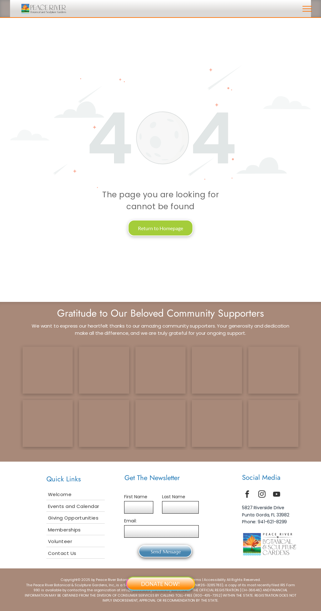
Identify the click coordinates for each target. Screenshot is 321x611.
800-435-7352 (208, 595)
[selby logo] (48, 423)
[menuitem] (75, 494)
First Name (135, 497)
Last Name (173, 497)
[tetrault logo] (48, 370)
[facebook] (247, 495)
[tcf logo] (273, 370)
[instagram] (262, 495)
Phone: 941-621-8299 (264, 522)
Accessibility (215, 579)
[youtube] (276, 495)
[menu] (307, 9)
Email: (130, 521)
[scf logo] (217, 370)
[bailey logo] (104, 423)
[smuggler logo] (160, 423)
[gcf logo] (160, 370)
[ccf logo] (104, 370)
